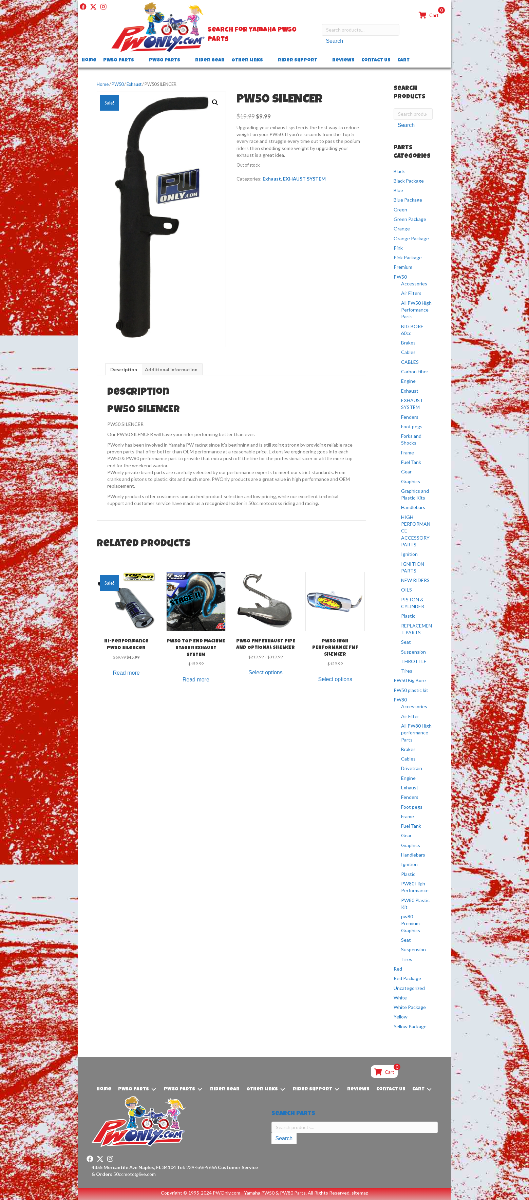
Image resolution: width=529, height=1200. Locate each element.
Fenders (409, 417)
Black (399, 171)
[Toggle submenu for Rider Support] (322, 60)
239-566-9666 (197, 1167)
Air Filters (411, 293)
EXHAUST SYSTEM (304, 179)
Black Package (409, 181)
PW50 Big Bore (410, 680)
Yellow (401, 1016)
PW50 (118, 84)
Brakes (408, 342)
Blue (398, 190)
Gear (406, 471)
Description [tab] (123, 369)
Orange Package (411, 238)
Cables (408, 352)
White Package (410, 1007)
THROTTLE (414, 661)
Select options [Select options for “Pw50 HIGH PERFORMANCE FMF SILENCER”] (335, 679)
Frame (407, 452)
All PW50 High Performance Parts (416, 310)
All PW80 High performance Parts (416, 733)
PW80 (400, 699)
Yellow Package (410, 1026)
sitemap (360, 1193)
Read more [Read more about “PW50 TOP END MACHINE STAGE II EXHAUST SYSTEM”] (196, 679)
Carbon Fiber (414, 371)
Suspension (413, 652)
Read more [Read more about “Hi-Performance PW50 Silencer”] (126, 673)
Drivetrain (411, 768)
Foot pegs (411, 426)
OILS (406, 590)
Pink (398, 248)
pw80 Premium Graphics (410, 923)
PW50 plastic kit (411, 690)
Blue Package (408, 200)
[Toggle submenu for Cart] (414, 60)
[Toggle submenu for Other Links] (268, 60)
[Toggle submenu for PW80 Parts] (185, 60)
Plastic (408, 616)
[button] (83, 6)
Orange (402, 228)
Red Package (407, 978)
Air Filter (410, 716)
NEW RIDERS (415, 580)
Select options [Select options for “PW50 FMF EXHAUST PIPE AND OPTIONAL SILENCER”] (265, 672)
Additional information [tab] (171, 369)
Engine (408, 381)
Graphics (410, 481)
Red (398, 969)
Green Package (410, 219)
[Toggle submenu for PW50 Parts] (139, 60)
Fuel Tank (411, 462)
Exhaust (134, 84)
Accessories (414, 283)
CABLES (410, 362)
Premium (403, 267)
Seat (406, 642)
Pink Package (408, 257)
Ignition (409, 554)
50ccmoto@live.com (134, 1174)
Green (400, 209)
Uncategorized (409, 988)
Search (334, 42)
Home (103, 84)
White (400, 997)
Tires (406, 671)
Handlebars (413, 507)
